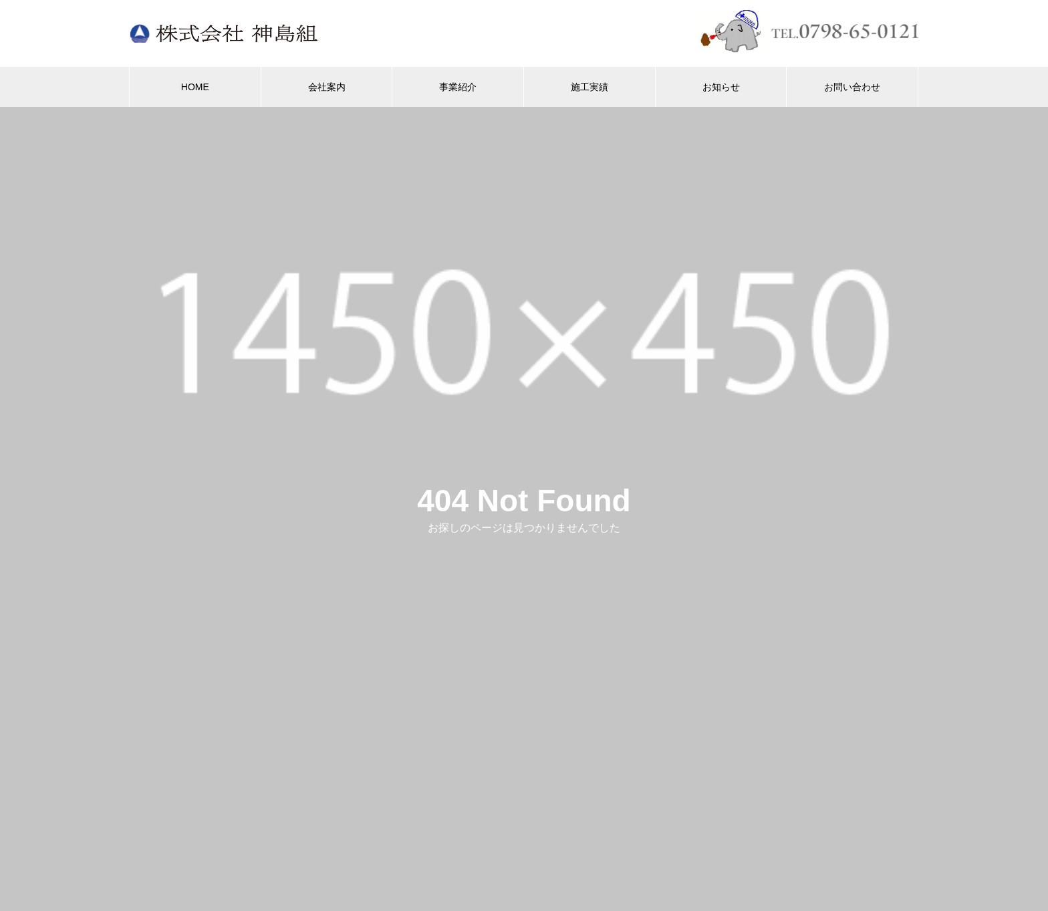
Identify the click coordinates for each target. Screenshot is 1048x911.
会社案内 (327, 87)
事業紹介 (458, 87)
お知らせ (721, 87)
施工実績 (589, 87)
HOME (195, 87)
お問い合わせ (852, 87)
